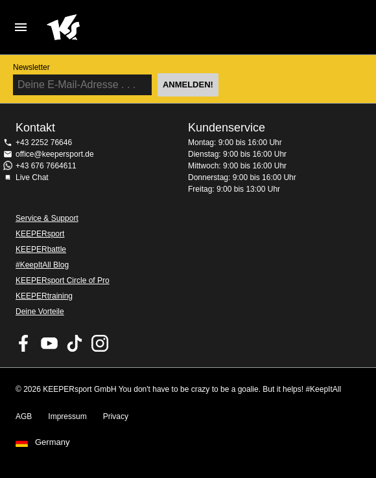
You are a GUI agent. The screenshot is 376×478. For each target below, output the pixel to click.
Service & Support (47, 218)
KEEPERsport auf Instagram (99, 343)
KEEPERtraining (44, 296)
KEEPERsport (40, 233)
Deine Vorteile (40, 311)
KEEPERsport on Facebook (24, 343)
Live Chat (32, 177)
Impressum (67, 416)
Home (175, 27)
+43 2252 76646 (44, 142)
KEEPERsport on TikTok (74, 343)
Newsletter (31, 67)
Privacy (115, 416)
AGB (24, 416)
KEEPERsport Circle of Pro (63, 280)
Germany (52, 442)
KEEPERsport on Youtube (49, 343)
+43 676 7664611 (46, 165)
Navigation (20, 27)
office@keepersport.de (55, 154)
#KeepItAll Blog (42, 264)
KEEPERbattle (41, 249)
